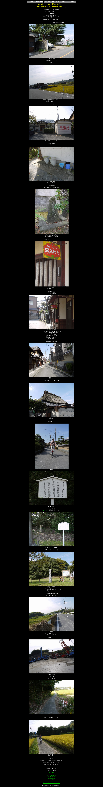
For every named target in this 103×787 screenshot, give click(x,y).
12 (50, 776)
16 (48, 778)
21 (48, 779)
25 (54, 779)
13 (51, 776)
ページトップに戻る (51, 772)
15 (54, 776)
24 (53, 779)
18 (51, 778)
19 (53, 778)
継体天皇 (45, 510)
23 (51, 779)
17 (50, 778)
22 (50, 779)
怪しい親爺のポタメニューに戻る (51, 783)
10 (55, 775)
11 (48, 776)
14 (52, 776)
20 (54, 778)
